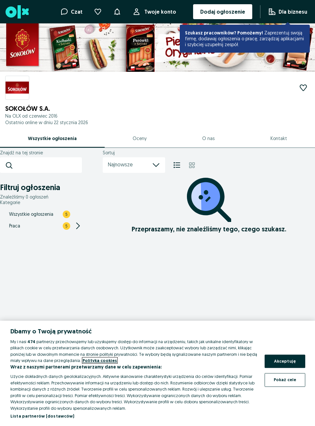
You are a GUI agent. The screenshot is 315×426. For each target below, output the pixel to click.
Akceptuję (285, 361)
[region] (157, 373)
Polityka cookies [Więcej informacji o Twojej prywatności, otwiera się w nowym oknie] (100, 360)
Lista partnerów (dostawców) (42, 416)
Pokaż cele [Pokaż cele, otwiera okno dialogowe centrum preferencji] (285, 379)
